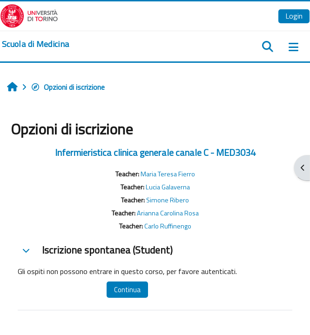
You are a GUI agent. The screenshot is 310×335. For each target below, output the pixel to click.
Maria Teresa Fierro (168, 174)
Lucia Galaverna (168, 187)
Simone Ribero (167, 200)
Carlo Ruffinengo (167, 226)
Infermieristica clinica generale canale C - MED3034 (155, 152)
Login (294, 15)
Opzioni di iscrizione (68, 87)
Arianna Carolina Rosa (168, 213)
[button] (26, 250)
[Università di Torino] (29, 14)
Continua (127, 289)
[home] (35, 44)
